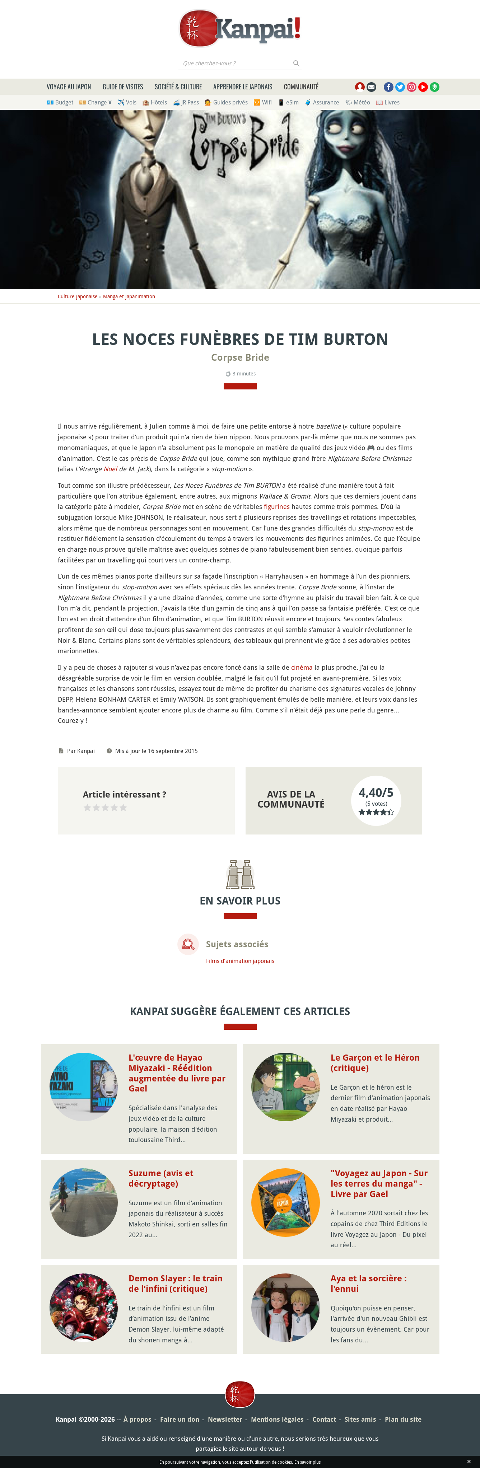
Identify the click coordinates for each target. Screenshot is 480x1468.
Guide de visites (123, 86)
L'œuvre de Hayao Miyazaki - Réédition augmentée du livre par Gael (177, 1073)
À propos (138, 1419)
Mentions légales (277, 1419)
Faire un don (179, 1419)
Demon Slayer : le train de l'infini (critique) (176, 1283)
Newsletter (225, 1419)
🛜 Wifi (262, 102)
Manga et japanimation (129, 296)
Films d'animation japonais (240, 961)
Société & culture (178, 86)
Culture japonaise (78, 296)
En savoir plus (307, 1462)
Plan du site (403, 1419)
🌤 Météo (357, 102)
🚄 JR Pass (186, 102)
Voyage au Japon (69, 86)
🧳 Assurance (321, 102)
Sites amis (360, 1419)
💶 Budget (60, 102)
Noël (110, 468)
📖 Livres (388, 102)
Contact (324, 1419)
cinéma (302, 667)
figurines (277, 506)
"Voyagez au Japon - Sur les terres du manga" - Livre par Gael (379, 1183)
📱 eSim (288, 102)
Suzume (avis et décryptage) (161, 1178)
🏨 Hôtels (154, 102)
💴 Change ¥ (95, 102)
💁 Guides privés (226, 102)
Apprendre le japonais (242, 86)
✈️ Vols (126, 102)
